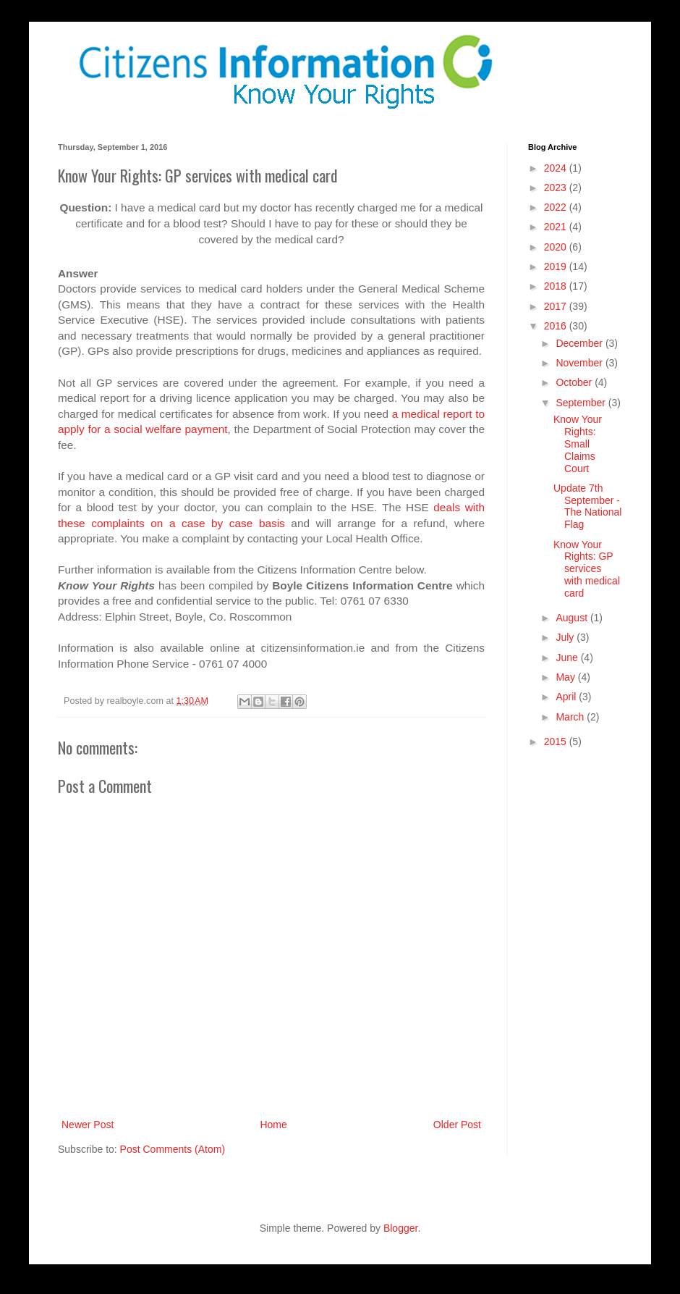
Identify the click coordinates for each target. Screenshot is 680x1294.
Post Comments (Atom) (172, 1149)
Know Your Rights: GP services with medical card (586, 569)
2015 (556, 741)
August (573, 617)
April (567, 696)
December (580, 343)
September (582, 402)
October (575, 382)
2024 (556, 168)
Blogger (400, 1228)
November (580, 363)
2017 (556, 306)
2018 (556, 286)
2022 (556, 207)
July (566, 637)
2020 (556, 247)
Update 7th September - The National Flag (587, 506)
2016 (556, 326)
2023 (556, 187)
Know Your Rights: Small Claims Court (577, 443)
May (566, 677)
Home (273, 1124)
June (568, 657)
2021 (556, 226)
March (571, 717)
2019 (556, 266)
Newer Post (87, 1124)
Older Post (457, 1124)
